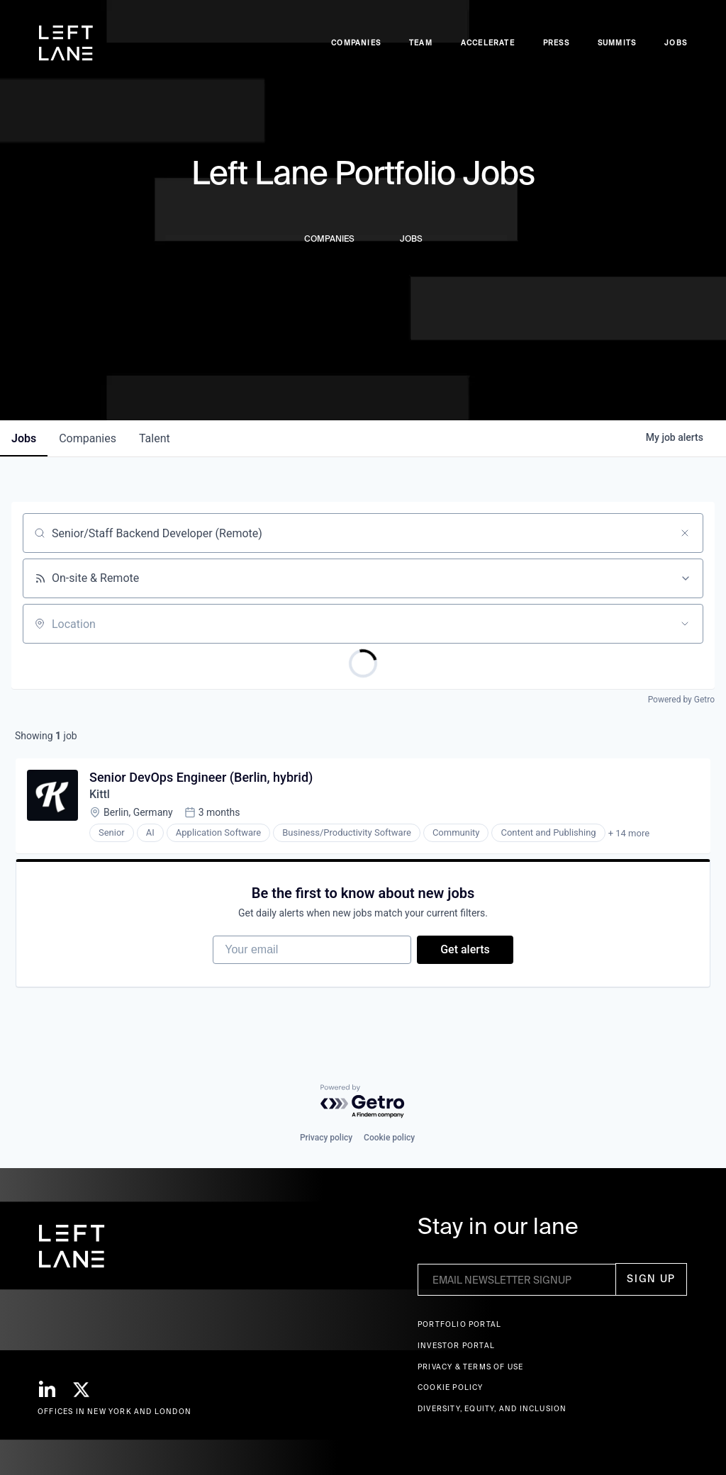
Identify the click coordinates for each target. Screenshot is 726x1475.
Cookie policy (389, 1138)
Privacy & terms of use (470, 1367)
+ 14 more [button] (628, 833)
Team (420, 43)
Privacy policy (326, 1138)
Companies (356, 43)
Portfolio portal (459, 1324)
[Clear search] (684, 533)
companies (87, 438)
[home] (66, 43)
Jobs (675, 43)
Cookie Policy (451, 1387)
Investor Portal (456, 1346)
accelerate (488, 43)
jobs (23, 438)
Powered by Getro (681, 700)
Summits (617, 43)
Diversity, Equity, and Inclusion (492, 1409)
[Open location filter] (684, 623)
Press (556, 43)
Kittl (99, 794)
